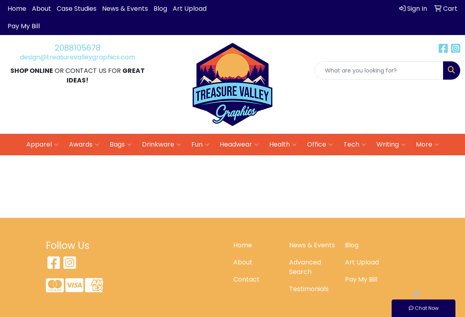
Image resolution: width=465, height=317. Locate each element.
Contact (246, 279)
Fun (200, 144)
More (427, 144)
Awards (84, 144)
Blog (160, 8)
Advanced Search (305, 267)
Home (17, 8)
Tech (354, 144)
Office (320, 144)
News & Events (125, 8)
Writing (391, 144)
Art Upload (190, 8)
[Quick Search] (379, 70)
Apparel (42, 144)
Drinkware (161, 144)
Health (283, 144)
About (41, 8)
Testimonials (309, 289)
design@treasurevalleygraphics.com (77, 57)
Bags (121, 144)
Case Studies (77, 8)
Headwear (239, 144)
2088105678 (77, 47)
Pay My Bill (24, 26)
